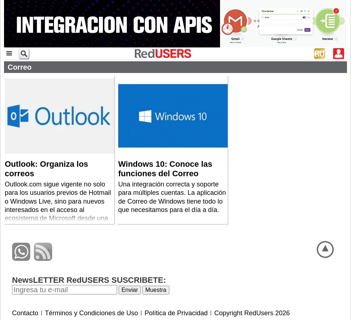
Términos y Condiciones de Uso (91, 313)
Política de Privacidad (176, 313)
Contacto (25, 313)
